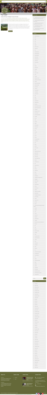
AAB (35, 39)
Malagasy (36, 179)
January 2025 (36, 309)
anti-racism (36, 60)
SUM (35, 241)
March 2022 (36, 339)
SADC (35, 234)
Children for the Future (38, 79)
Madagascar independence (38, 177)
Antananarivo (36, 58)
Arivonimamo (36, 62)
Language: (43, 8)
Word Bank (36, 267)
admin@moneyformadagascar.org (40, 386)
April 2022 (36, 337)
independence (37, 165)
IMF (35, 163)
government (36, 154)
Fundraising (36, 140)
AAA (35, 37)
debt (35, 97)
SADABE (36, 232)
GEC (35, 142)
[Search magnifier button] (45, 1)
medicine (36, 182)
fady (35, 119)
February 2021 (37, 358)
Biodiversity (36, 67)
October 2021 (36, 344)
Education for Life (37, 111)
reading (36, 220)
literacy (36, 168)
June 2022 (36, 334)
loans (35, 172)
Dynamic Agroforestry (38, 107)
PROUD (36, 209)
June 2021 (36, 351)
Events (36, 118)
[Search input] (23, 1)
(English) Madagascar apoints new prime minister (29, 384)
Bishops (36, 69)
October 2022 (36, 330)
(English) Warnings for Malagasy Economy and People (9, 16)
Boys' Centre (36, 72)
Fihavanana (36, 126)
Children (36, 76)
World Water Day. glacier (38, 272)
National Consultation (38, 191)
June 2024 (36, 320)
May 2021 (36, 353)
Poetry (36, 198)
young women (37, 274)
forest (35, 135)
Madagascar (36, 175)
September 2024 (37, 316)
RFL (35, 225)
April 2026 (36, 283)
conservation (36, 90)
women (36, 265)
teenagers (36, 244)
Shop (15, 379)
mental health (37, 184)
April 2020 (36, 365)
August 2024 (36, 318)
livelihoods (36, 170)
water (35, 262)
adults (35, 44)
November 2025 (37, 292)
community (36, 86)
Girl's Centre (36, 147)
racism (36, 213)
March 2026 (36, 285)
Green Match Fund (37, 158)
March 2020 (36, 367)
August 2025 (36, 297)
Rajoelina (36, 216)
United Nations (37, 255)
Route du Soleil (37, 230)
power (36, 203)
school (36, 239)
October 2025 (36, 294)
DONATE (43, 5)
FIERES (36, 123)
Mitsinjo (36, 189)
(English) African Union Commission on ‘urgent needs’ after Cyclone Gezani (29, 378)
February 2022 (37, 341)
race (35, 211)
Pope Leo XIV (36, 200)
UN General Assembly (38, 251)
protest (36, 208)
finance (36, 128)
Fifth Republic (36, 125)
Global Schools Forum (38, 151)
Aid (35, 50)
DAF (35, 95)
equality (36, 116)
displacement (36, 102)
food (35, 133)
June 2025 (36, 301)
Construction (36, 93)
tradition (36, 248)
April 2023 (36, 327)
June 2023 (36, 323)
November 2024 (37, 313)
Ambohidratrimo (37, 53)
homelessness (37, 161)
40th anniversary (37, 36)
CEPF (35, 74)
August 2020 (36, 362)
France (36, 137)
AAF (35, 41)
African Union (36, 46)
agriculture (36, 48)
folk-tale (36, 132)
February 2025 (37, 308)
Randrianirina (36, 218)
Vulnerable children (37, 260)
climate (36, 81)
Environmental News (37, 114)
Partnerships (36, 196)
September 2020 (37, 360)
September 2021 (37, 346)
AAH (35, 43)
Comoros (36, 88)
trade (35, 246)
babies (36, 65)
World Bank (36, 269)
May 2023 (36, 325)
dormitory (36, 104)
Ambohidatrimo (37, 51)
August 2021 (36, 348)
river (35, 227)
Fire (35, 130)
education (36, 109)
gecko (35, 144)
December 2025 (37, 290)
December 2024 (37, 311)
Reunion (36, 223)
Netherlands (36, 193)
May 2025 (36, 302)
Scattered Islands (37, 237)
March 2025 (36, 306)
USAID (35, 258)
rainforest (36, 215)
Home (38, 8)
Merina (36, 186)
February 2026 (37, 287)
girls (35, 149)
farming (36, 121)
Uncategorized (37, 253)
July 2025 (36, 299)
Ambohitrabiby (37, 55)
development (36, 100)
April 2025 (36, 304)
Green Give (36, 156)
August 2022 (36, 332)
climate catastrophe (37, 83)
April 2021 (36, 355)
